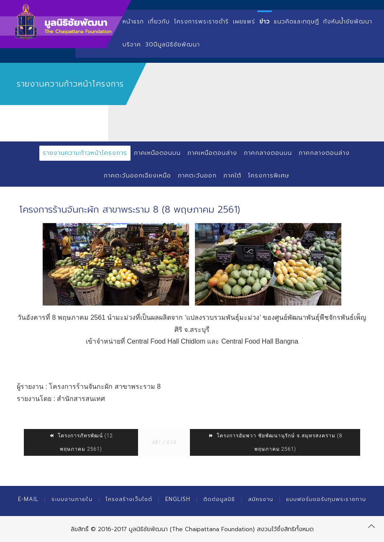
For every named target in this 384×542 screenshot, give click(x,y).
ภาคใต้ (232, 175)
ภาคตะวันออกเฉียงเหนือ (137, 175)
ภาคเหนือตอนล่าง (212, 153)
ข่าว (264, 21)
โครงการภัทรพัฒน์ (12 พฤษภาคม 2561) (81, 442)
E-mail (28, 499)
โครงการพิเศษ (268, 175)
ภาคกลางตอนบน (268, 153)
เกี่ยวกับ (159, 21)
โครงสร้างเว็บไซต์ (128, 499)
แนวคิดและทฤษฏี (296, 21)
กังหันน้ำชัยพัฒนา (347, 21)
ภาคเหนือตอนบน (157, 153)
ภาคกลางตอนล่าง (324, 153)
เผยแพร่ (244, 21)
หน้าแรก (133, 21)
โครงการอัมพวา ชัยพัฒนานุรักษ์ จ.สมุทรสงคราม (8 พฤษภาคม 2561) (275, 442)
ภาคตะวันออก (197, 175)
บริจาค (132, 44)
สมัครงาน (260, 499)
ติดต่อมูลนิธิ (219, 499)
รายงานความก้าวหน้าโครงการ (85, 153)
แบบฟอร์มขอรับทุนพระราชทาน (326, 499)
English (177, 499)
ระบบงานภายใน (71, 499)
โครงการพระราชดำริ (201, 21)
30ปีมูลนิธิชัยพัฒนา (172, 44)
